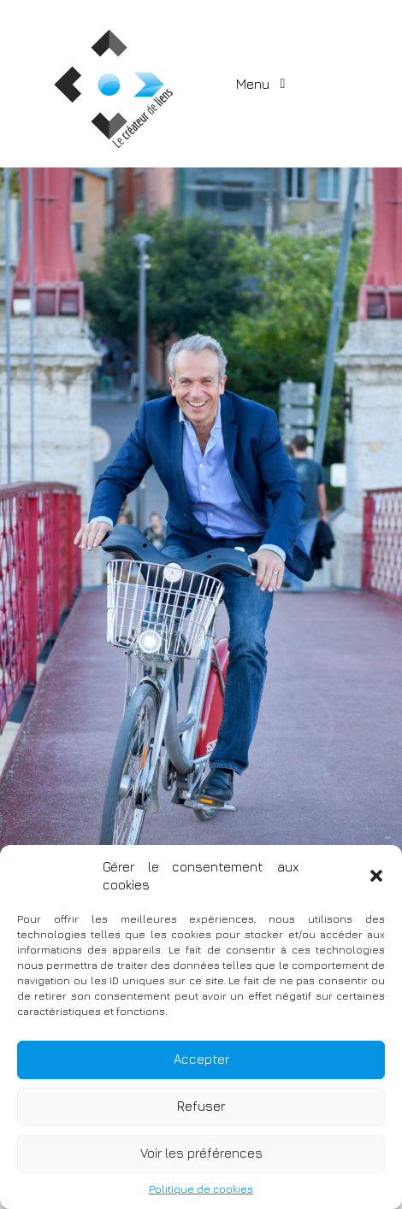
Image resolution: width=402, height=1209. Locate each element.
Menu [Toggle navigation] (254, 83)
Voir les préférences (201, 1153)
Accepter (201, 1059)
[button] (376, 875)
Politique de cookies (201, 1189)
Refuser (201, 1106)
